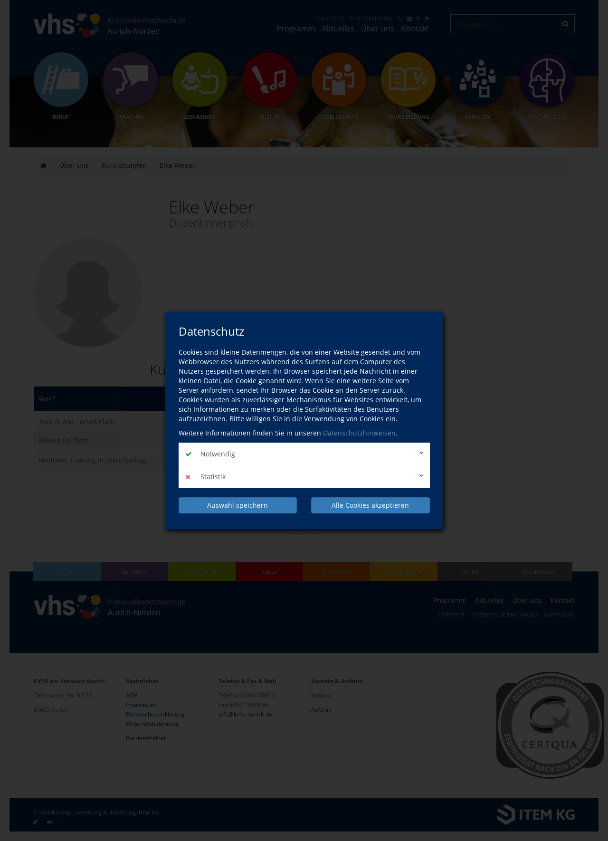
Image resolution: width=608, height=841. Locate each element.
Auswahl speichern (237, 505)
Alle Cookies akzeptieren (370, 505)
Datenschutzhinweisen (359, 432)
